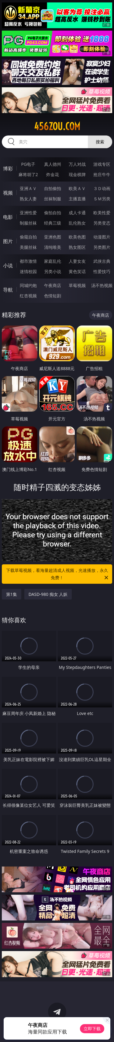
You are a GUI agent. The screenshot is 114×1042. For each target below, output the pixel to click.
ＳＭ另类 (101, 199)
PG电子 (28, 164)
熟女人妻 (28, 199)
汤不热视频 (101, 285)
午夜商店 (52, 285)
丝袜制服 (52, 199)
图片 (8, 241)
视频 (8, 192)
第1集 (11, 594)
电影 (8, 217)
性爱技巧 (101, 271)
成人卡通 (77, 212)
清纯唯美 (52, 247)
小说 (8, 265)
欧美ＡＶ (77, 188)
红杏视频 (28, 296)
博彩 (8, 168)
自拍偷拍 (52, 188)
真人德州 (52, 164)
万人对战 (77, 164)
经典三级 (52, 223)
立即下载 (92, 1028)
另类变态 (101, 223)
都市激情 (28, 261)
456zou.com (57, 126)
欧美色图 (77, 237)
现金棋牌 (77, 174)
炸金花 (52, 174)
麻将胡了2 (28, 174)
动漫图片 (101, 237)
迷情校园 (28, 271)
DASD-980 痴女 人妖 (48, 594)
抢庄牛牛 (101, 174)
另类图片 (101, 247)
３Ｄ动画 (101, 188)
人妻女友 (77, 261)
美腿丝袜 (28, 247)
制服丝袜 (28, 223)
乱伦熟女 (77, 223)
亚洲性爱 (28, 212)
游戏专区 (101, 164)
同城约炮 (28, 285)
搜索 (100, 142)
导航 (8, 289)
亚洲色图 (52, 237)
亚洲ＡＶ (28, 188)
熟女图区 (77, 247)
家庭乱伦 (52, 261)
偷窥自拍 (28, 237)
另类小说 (52, 271)
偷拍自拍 (52, 212)
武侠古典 (101, 261)
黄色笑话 (77, 271)
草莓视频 (77, 285)
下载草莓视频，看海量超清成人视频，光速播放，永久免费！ (57, 574)
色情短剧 (52, 296)
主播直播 (77, 199)
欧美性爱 (101, 212)
